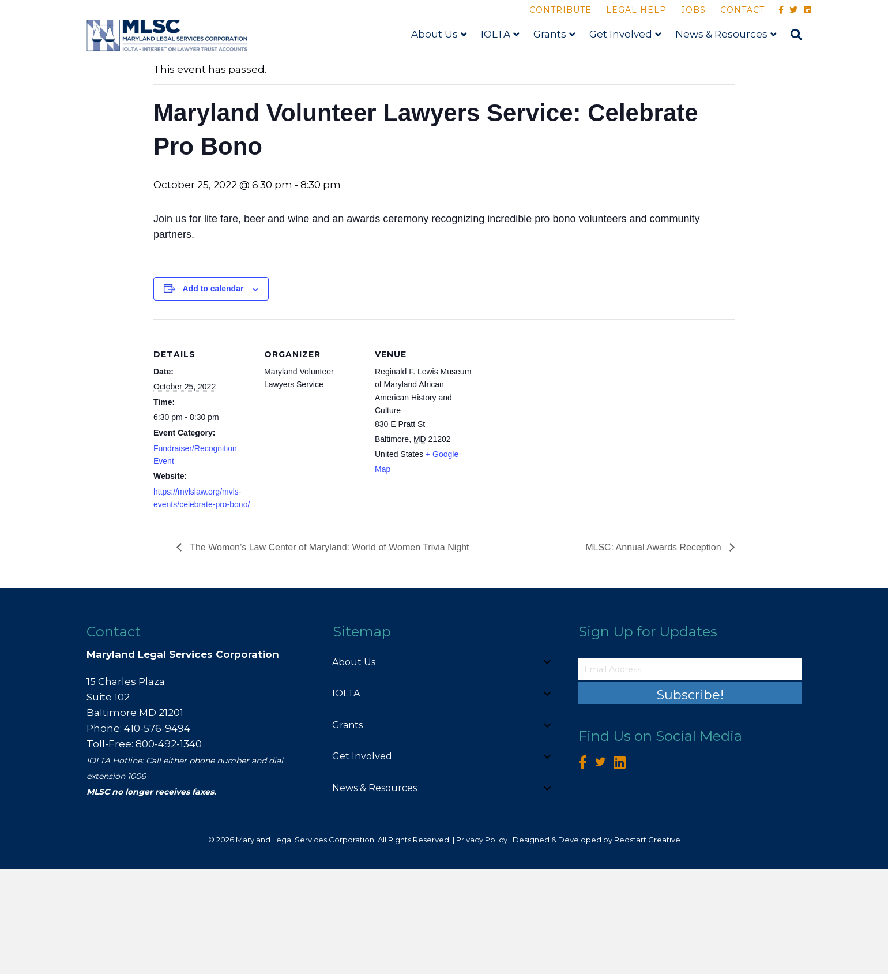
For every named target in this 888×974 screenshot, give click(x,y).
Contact (742, 10)
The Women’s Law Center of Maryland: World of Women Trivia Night (328, 652)
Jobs (693, 10)
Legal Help (636, 10)
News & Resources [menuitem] (374, 892)
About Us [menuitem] (353, 767)
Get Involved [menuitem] (362, 861)
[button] (547, 767)
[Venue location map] (546, 503)
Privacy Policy (481, 944)
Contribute (560, 10)
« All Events (179, 136)
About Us (445, 62)
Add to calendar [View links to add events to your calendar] (213, 394)
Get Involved (631, 62)
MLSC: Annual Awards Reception (654, 652)
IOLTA (506, 62)
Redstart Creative (647, 944)
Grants (560, 62)
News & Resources (732, 62)
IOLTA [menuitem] (346, 798)
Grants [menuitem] (347, 830)
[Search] (804, 63)
